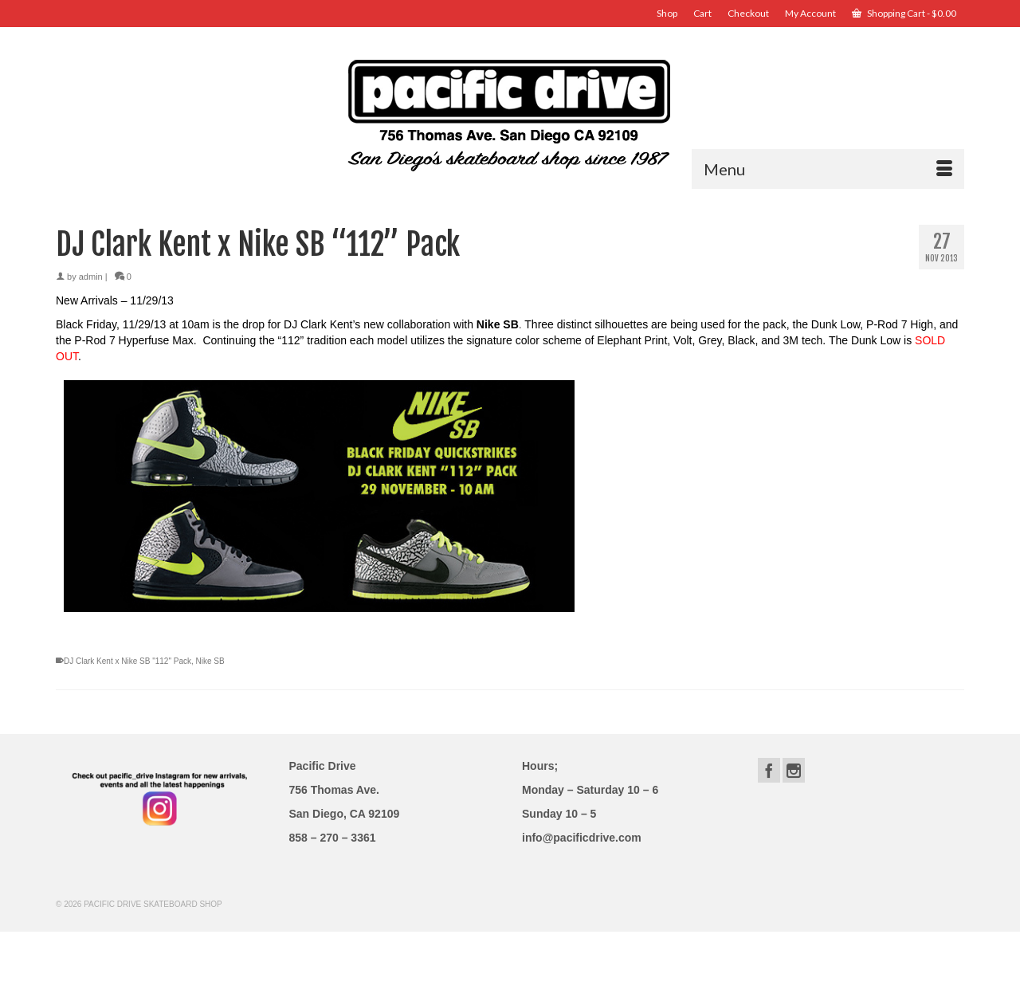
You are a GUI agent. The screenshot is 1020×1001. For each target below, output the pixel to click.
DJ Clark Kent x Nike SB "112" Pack (127, 661)
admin (91, 276)
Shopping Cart (904, 13)
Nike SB (210, 661)
